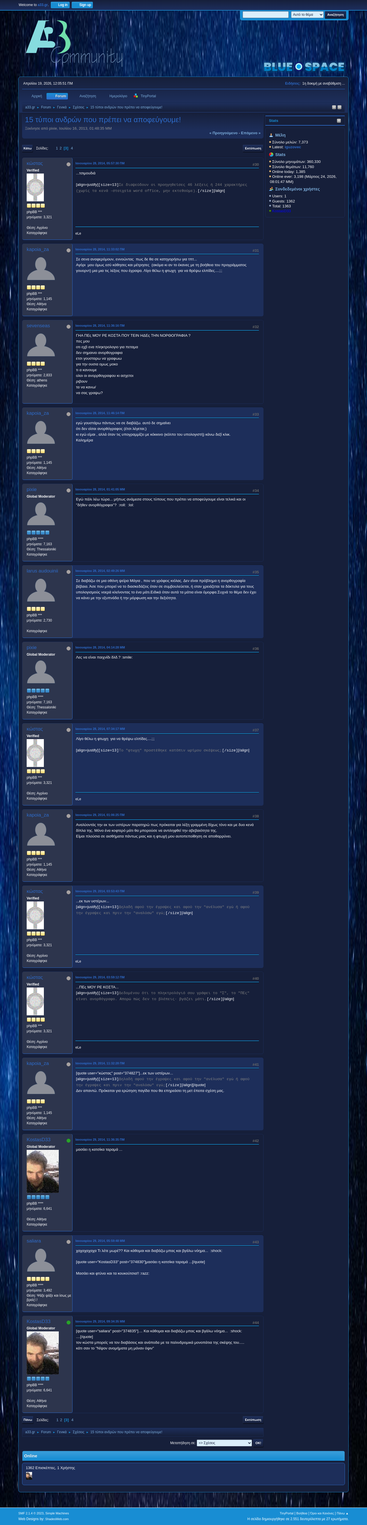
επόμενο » (251, 133)
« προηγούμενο (223, 133)
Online (30, 1456)
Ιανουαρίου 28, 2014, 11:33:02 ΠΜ (100, 249)
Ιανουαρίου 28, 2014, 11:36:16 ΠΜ (100, 325)
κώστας (35, 163)
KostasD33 (281, 211)
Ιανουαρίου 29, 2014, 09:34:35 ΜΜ (100, 1321)
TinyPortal (287, 1513)
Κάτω (28, 148)
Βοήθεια (301, 1513)
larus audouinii (42, 571)
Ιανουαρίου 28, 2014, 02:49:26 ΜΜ (100, 570)
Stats (273, 120)
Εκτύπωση (253, 148)
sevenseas (38, 325)
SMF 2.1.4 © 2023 (31, 1513)
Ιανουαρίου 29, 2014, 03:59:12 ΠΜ (100, 977)
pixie (32, 489)
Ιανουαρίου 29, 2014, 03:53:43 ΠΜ (100, 891)
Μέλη (280, 135)
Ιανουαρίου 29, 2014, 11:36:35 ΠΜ (100, 1139)
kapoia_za (38, 249)
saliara (34, 1241)
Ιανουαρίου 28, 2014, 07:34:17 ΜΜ (100, 729)
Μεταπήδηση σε (182, 1443)
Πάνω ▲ (343, 1513)
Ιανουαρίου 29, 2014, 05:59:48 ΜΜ (100, 1240)
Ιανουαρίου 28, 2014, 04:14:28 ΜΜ (100, 647)
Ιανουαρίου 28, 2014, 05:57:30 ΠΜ (100, 163)
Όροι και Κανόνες (322, 1513)
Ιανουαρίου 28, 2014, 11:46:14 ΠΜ (100, 413)
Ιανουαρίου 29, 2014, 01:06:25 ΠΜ (100, 815)
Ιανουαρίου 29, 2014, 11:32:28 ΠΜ (100, 1063)
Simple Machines (57, 1513)
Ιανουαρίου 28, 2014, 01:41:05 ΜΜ (100, 489)
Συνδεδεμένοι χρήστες (297, 189)
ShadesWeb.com (57, 1519)
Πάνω (28, 1419)
